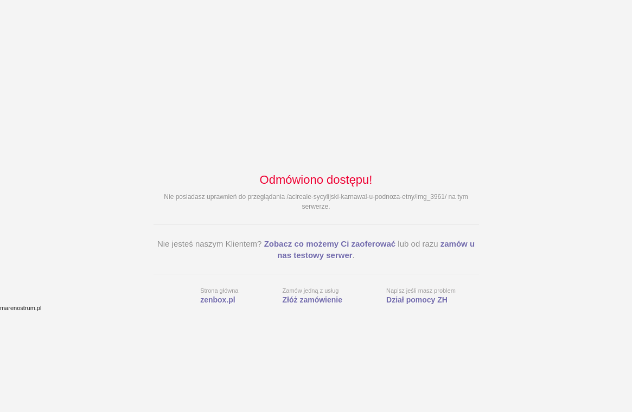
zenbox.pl (217, 299)
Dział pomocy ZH (417, 299)
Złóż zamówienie (312, 299)
